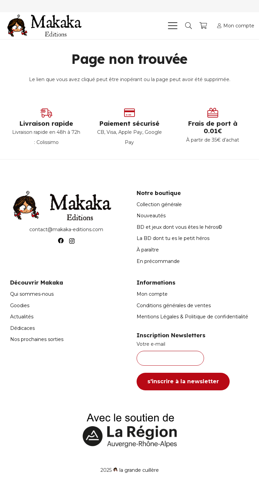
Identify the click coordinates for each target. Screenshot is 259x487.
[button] (172, 25)
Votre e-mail (193, 353)
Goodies (19, 305)
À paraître (148, 250)
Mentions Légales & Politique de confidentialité (192, 317)
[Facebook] (61, 241)
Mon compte (152, 294)
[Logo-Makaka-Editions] (46, 26)
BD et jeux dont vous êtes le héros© (179, 227)
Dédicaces (22, 328)
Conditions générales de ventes (174, 305)
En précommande (158, 261)
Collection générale (159, 204)
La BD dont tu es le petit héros (173, 238)
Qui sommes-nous (32, 294)
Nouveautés (151, 216)
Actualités (21, 317)
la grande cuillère (139, 470)
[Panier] (203, 25)
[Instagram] (72, 241)
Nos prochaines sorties (36, 339)
